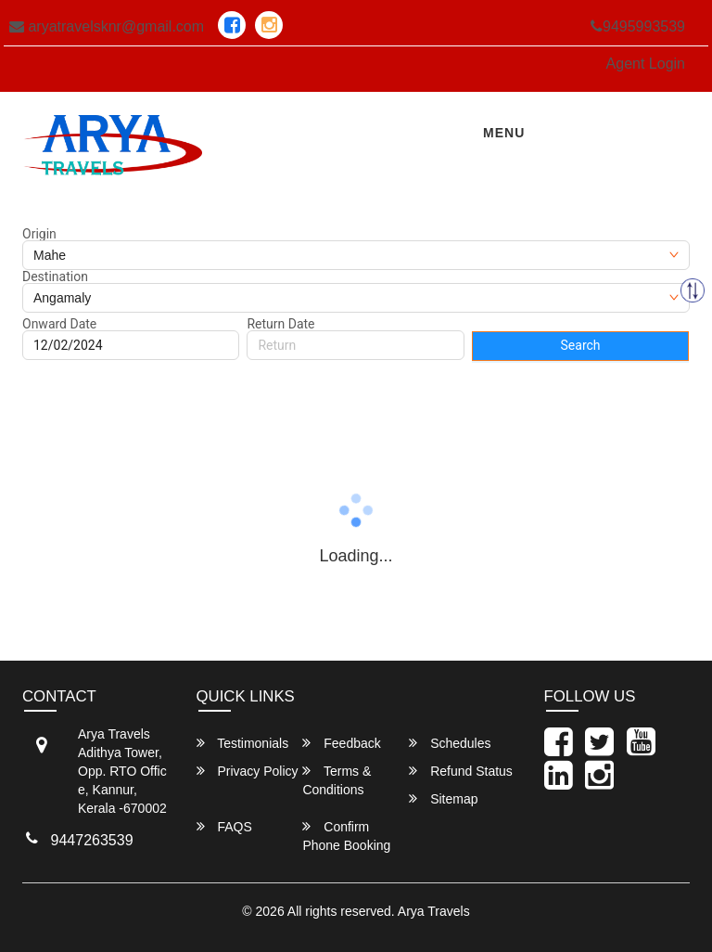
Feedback (341, 743)
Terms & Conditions (336, 780)
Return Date (280, 323)
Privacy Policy (248, 770)
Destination (55, 276)
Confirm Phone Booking (346, 835)
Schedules (449, 743)
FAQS (224, 826)
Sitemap (443, 798)
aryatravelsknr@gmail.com (106, 26)
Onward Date (59, 323)
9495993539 (638, 26)
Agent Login (645, 63)
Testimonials (243, 743)
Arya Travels (434, 911)
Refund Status (461, 770)
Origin (39, 233)
